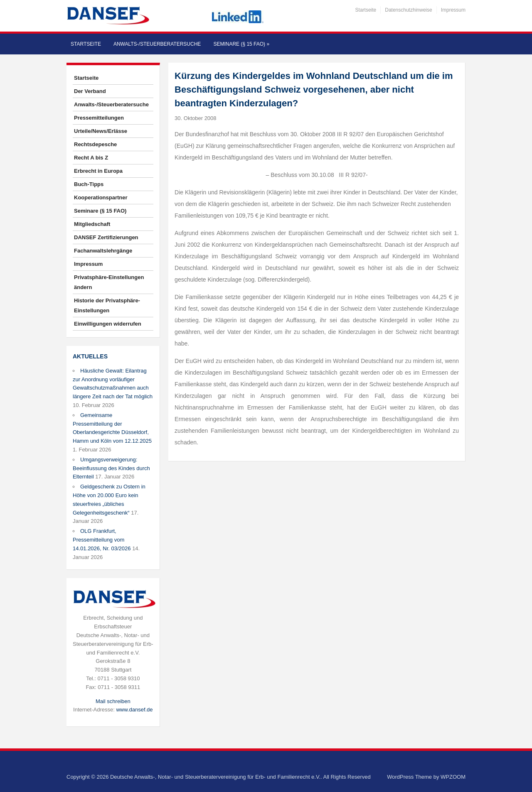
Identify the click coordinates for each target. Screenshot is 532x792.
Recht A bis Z (91, 157)
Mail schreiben (113, 701)
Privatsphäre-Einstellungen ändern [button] (109, 282)
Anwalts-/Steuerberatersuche (157, 44)
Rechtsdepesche (95, 144)
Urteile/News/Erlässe (100, 131)
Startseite (366, 10)
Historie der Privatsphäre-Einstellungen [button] (107, 305)
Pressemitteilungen (99, 118)
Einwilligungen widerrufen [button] (107, 324)
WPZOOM (453, 777)
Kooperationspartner (101, 197)
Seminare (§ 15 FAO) (241, 44)
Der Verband (90, 91)
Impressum (453, 10)
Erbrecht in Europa (98, 171)
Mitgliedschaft (92, 224)
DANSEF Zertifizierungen (106, 237)
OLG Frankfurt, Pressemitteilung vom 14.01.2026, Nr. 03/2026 (102, 540)
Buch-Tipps (88, 184)
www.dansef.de (134, 709)
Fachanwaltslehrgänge (103, 251)
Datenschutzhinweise (408, 10)
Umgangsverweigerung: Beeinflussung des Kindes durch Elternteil (111, 468)
